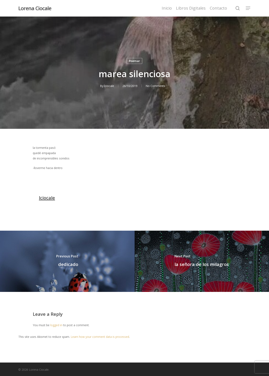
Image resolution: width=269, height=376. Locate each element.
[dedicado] (67, 261)
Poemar (134, 61)
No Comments (155, 86)
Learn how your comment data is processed (100, 337)
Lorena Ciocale (34, 8)
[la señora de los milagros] (202, 261)
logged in (56, 325)
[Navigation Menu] (248, 8)
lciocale (109, 86)
